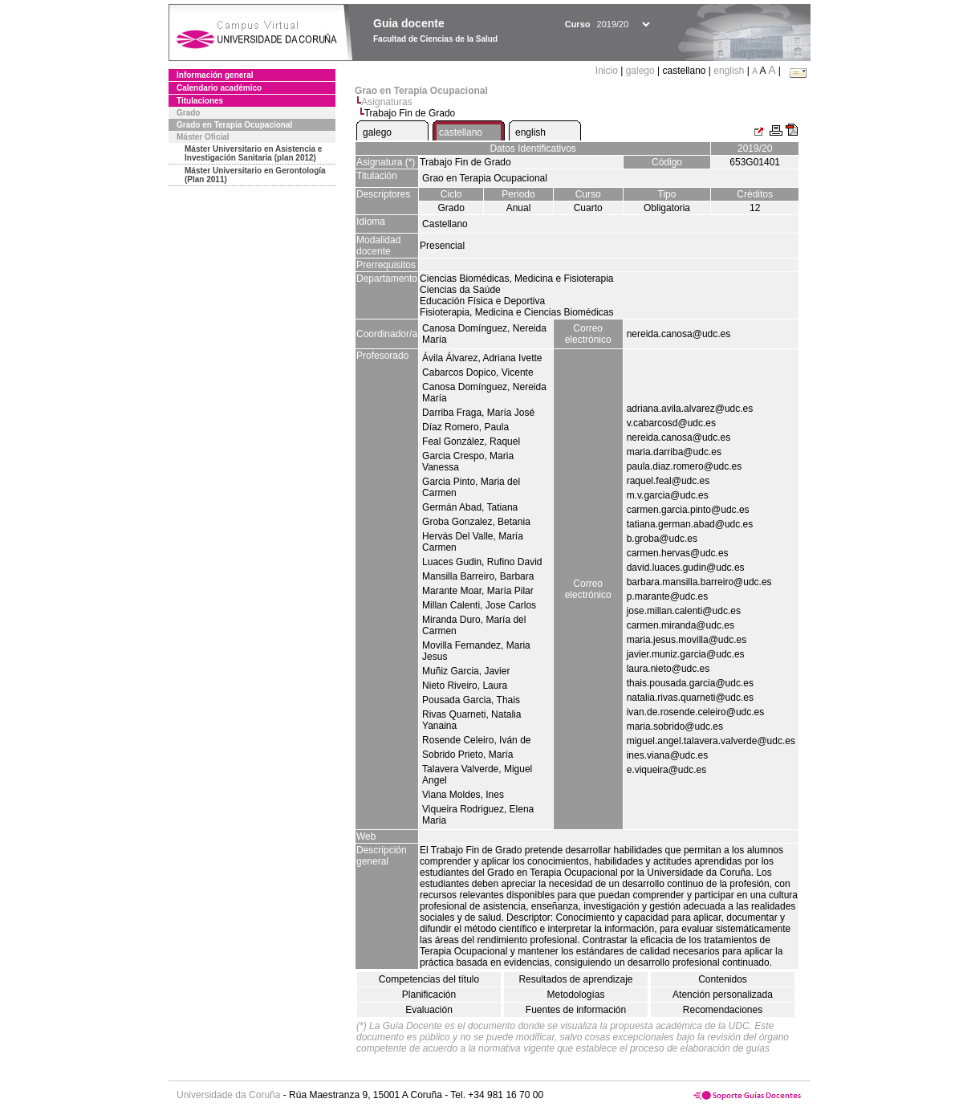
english (728, 70)
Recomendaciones (722, 1009)
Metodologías (575, 994)
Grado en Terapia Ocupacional (234, 124)
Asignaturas (386, 102)
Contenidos (722, 979)
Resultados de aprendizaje (575, 979)
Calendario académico (219, 87)
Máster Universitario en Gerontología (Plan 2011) (255, 175)
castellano (460, 132)
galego (640, 70)
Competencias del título (429, 979)
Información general (215, 75)
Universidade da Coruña (228, 1095)
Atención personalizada (722, 994)
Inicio (607, 70)
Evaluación (429, 1009)
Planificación (429, 994)
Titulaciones (200, 100)
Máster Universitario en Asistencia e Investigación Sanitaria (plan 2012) (253, 153)
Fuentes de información (576, 1009)
